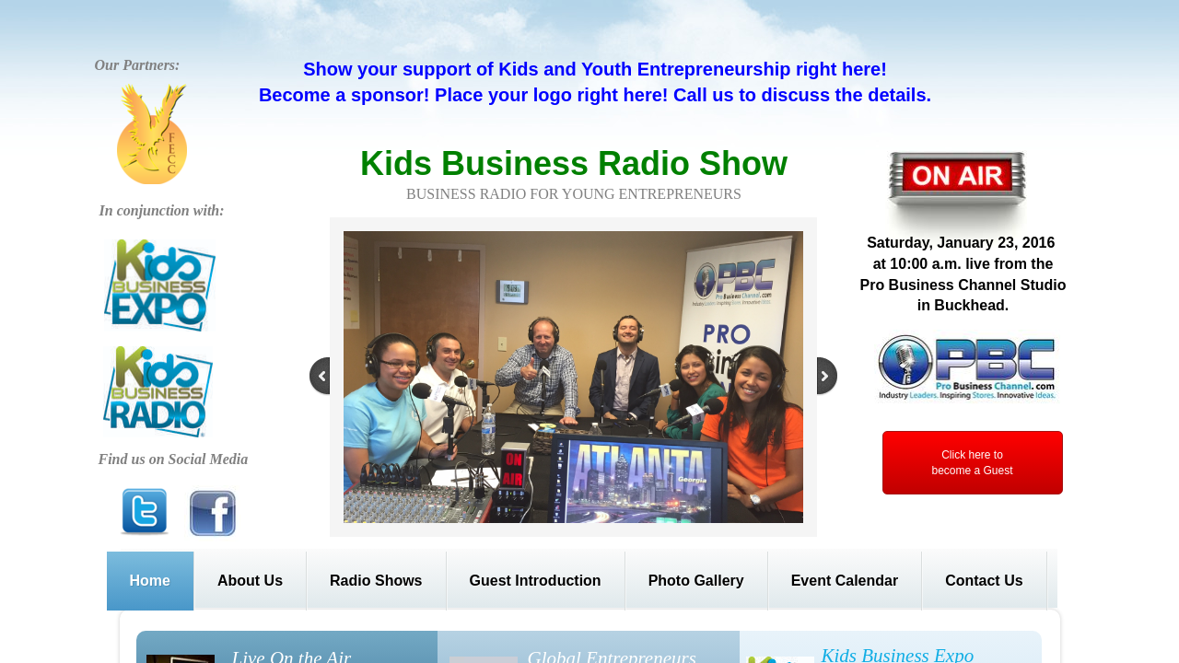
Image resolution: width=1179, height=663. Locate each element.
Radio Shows (376, 580)
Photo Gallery (696, 580)
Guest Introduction (535, 580)
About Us (250, 580)
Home (150, 580)
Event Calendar (844, 580)
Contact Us (983, 580)
